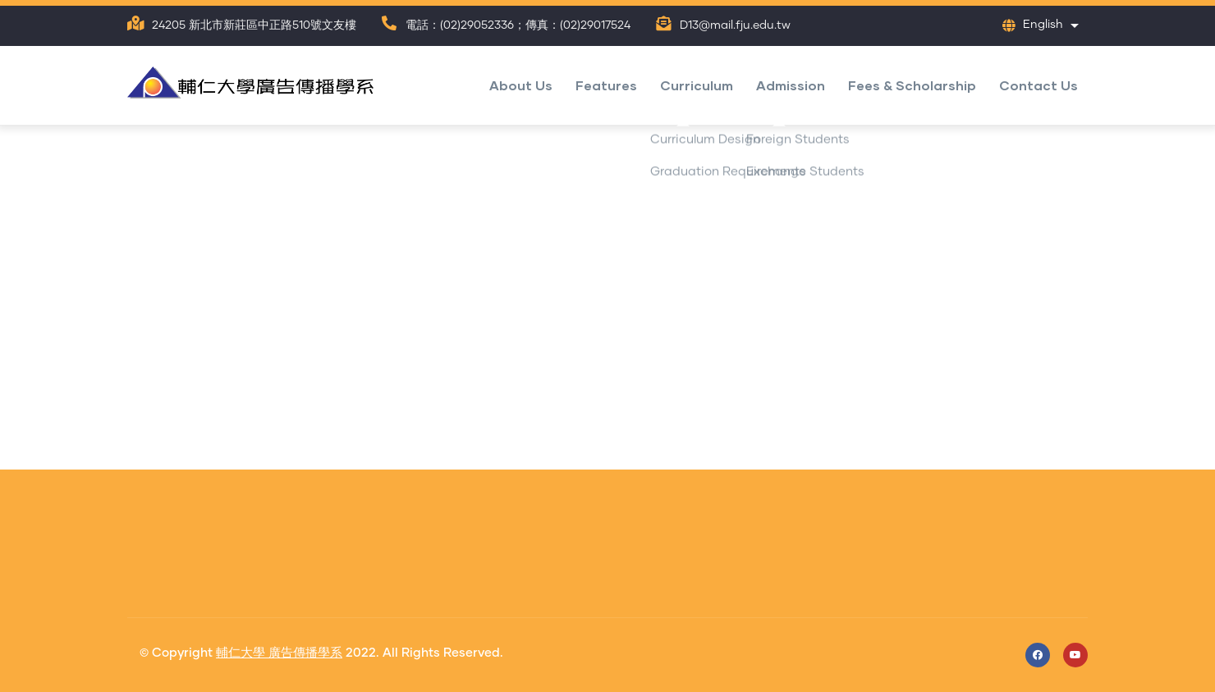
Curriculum (696, 85)
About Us (520, 85)
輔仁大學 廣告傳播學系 (279, 653)
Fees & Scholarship (912, 85)
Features (606, 85)
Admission (790, 85)
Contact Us (1038, 85)
